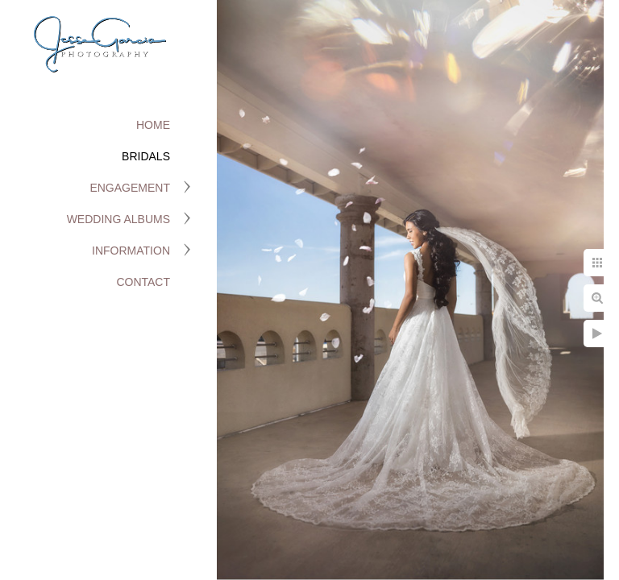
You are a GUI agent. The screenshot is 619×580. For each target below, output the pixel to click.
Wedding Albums (118, 219)
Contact (143, 282)
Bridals (146, 156)
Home (153, 124)
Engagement (129, 187)
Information (131, 250)
